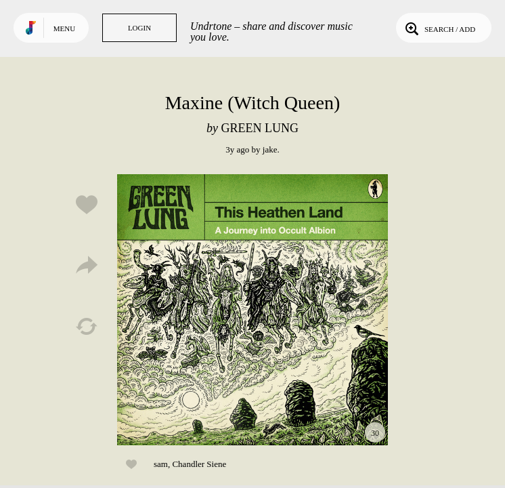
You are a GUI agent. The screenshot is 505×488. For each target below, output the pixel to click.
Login (139, 28)
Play (252, 310)
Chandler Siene (199, 464)
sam (161, 464)
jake (270, 149)
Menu (64, 28)
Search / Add (439, 28)
